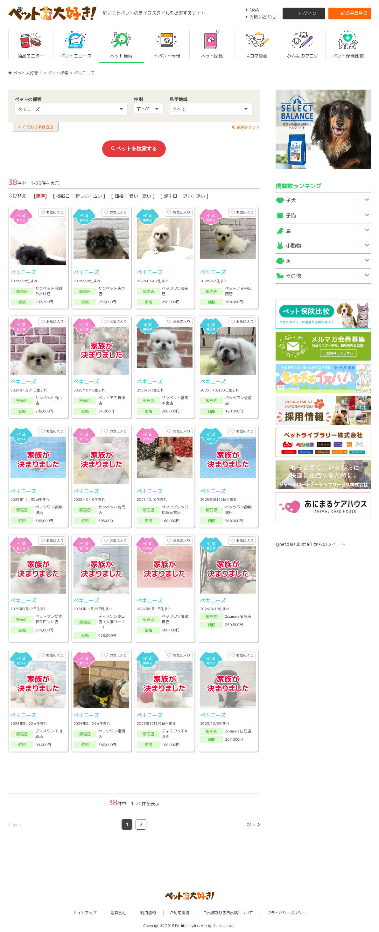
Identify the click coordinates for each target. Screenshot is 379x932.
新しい (82, 196)
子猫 (291, 215)
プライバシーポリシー (286, 912)
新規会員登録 (353, 13)
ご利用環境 (179, 912)
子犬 (291, 200)
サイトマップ (85, 912)
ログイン (307, 13)
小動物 (293, 245)
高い (146, 196)
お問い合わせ (262, 17)
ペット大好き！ (27, 73)
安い (133, 196)
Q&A (254, 10)
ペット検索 (58, 73)
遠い (200, 196)
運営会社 (118, 912)
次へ (251, 824)
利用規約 (148, 912)
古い (97, 196)
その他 (293, 275)
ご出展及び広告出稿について (228, 912)
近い (187, 196)
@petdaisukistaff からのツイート (310, 544)
